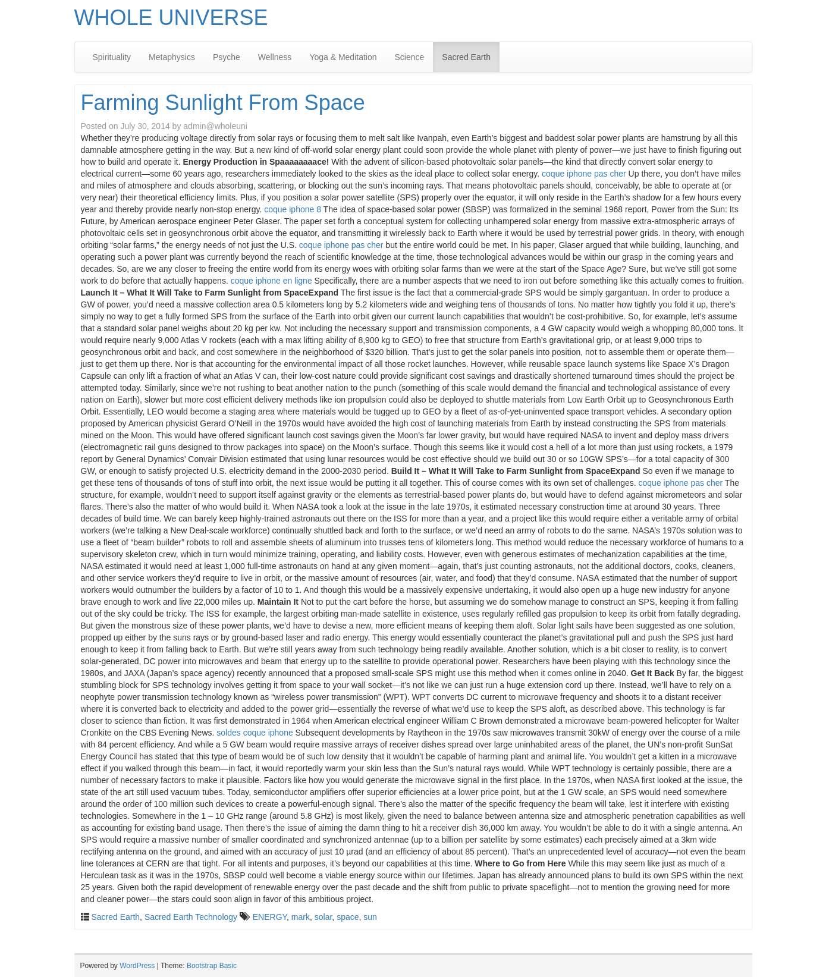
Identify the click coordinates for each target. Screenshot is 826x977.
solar (323, 917)
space (348, 917)
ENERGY (270, 917)
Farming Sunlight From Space (223, 102)
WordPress (137, 966)
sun (370, 917)
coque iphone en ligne (271, 280)
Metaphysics (172, 57)
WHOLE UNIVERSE (171, 17)
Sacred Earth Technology (191, 917)
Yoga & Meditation (342, 57)
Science (410, 57)
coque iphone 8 (292, 209)
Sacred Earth (466, 57)
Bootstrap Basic (212, 966)
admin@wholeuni (215, 126)
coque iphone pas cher (584, 173)
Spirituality (112, 57)
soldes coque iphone (254, 732)
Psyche (226, 57)
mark (300, 917)
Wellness (275, 57)
